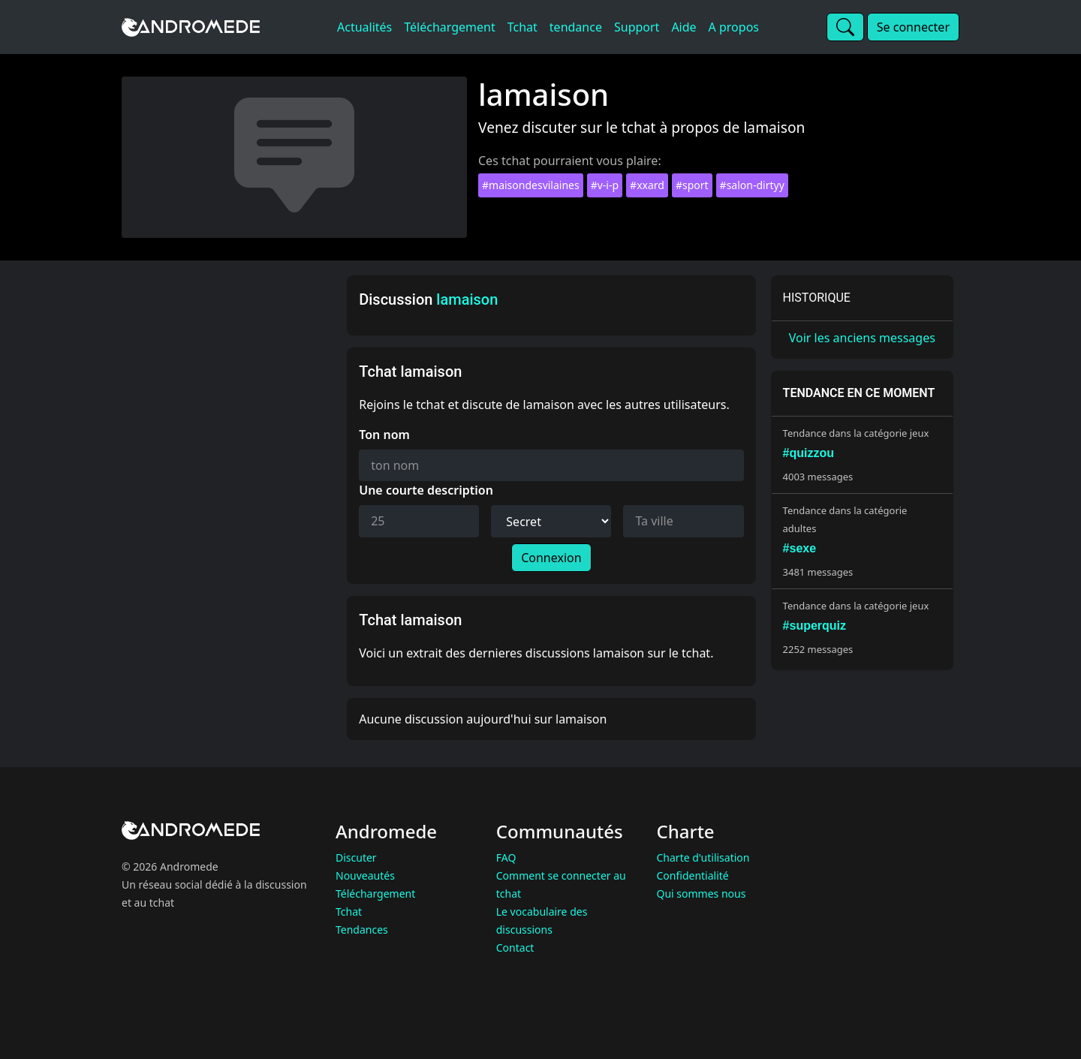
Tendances (362, 929)
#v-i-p (605, 185)
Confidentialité (693, 875)
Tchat (349, 911)
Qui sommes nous (701, 893)
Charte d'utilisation (703, 857)
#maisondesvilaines (531, 185)
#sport (692, 185)
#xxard (647, 185)
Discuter (356, 857)
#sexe (800, 548)
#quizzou (808, 453)
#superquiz (814, 625)
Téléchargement (375, 893)
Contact (515, 947)
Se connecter (913, 27)
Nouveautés (365, 875)
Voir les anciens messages (862, 337)
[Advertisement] (230, 500)
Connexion (551, 557)
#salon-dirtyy (752, 185)
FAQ (506, 857)
